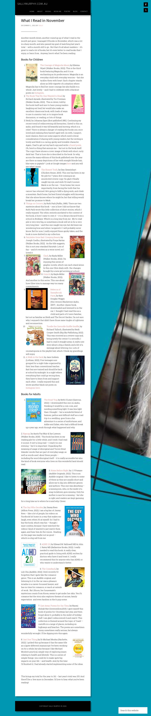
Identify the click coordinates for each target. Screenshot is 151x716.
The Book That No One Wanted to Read (44, 96)
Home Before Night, (60, 470)
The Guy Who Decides (33, 507)
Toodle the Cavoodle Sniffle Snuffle (63, 326)
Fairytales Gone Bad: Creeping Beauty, (43, 237)
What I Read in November (43, 20)
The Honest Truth (49, 169)
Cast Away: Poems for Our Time (54, 605)
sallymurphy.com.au (32, 4)
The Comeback (49, 569)
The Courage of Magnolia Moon (54, 65)
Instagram (39, 93)
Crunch (46, 274)
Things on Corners (34, 203)
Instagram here (33, 388)
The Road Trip (50, 400)
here (69, 163)
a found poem (74, 145)
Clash (45, 255)
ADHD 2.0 (46, 544)
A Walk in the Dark (34, 357)
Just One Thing (30, 639)
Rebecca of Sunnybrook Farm (56, 292)
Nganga (26, 433)
